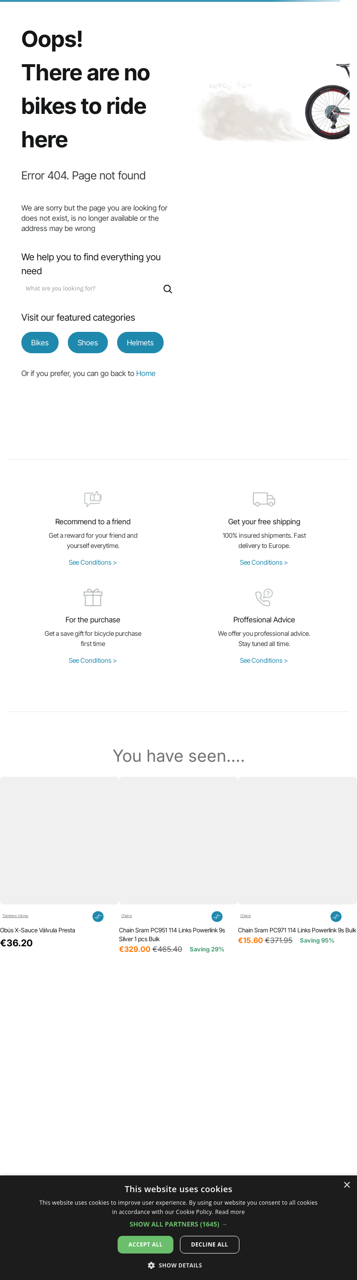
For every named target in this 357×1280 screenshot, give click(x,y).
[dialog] (178, 1227)
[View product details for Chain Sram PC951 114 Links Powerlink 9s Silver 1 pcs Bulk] (178, 866)
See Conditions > (93, 562)
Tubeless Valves (15, 916)
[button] (151, 980)
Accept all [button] (145, 1244)
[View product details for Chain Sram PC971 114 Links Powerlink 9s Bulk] (297, 866)
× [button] (346, 1185)
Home (146, 373)
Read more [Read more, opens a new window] (230, 1212)
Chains (126, 916)
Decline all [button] (209, 1244)
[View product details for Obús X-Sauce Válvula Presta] (59, 866)
